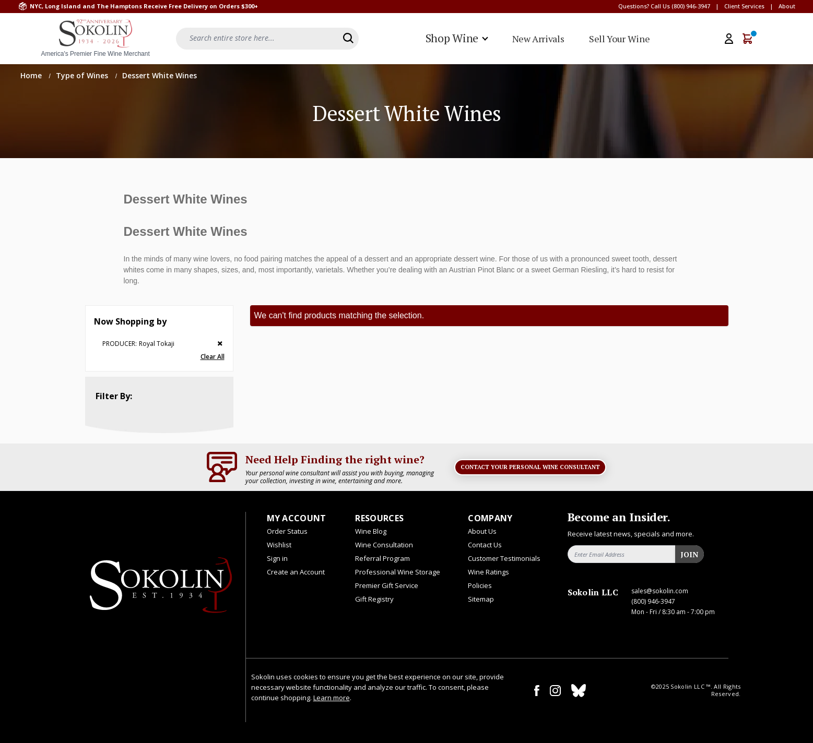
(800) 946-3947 (690, 6)
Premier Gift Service (386, 585)
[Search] (348, 38)
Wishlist (279, 544)
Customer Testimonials (504, 558)
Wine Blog (370, 531)
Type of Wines (83, 75)
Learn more (331, 697)
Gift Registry (374, 599)
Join (689, 554)
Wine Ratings (488, 572)
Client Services (744, 6)
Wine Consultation (384, 544)
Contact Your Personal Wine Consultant (530, 467)
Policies (480, 585)
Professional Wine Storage (397, 572)
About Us (482, 531)
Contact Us (485, 544)
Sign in (277, 558)
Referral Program (382, 558)
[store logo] (95, 38)
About (787, 6)
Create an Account (296, 572)
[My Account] (729, 38)
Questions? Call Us (644, 6)
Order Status (287, 531)
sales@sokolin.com (659, 590)
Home (32, 75)
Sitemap (481, 599)
